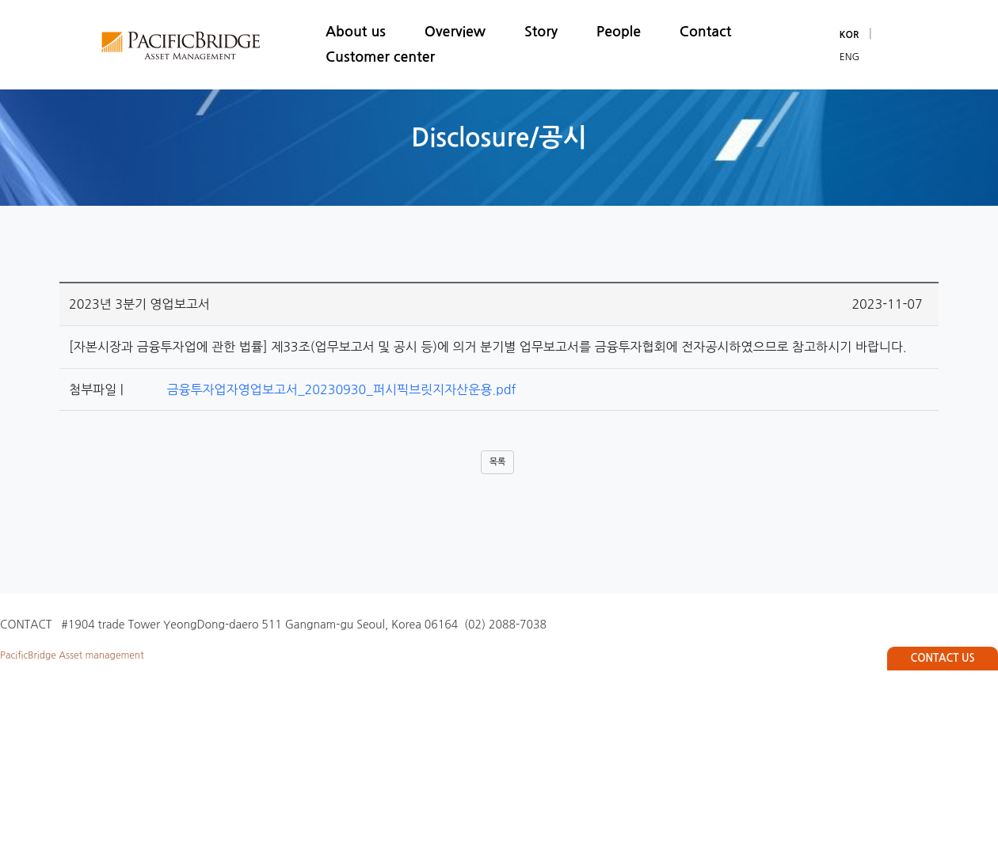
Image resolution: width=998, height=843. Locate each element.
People (618, 32)
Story (541, 32)
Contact (706, 32)
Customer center (380, 57)
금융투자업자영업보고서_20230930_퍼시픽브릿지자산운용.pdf (336, 389)
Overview (455, 32)
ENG (849, 57)
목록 (497, 462)
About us (356, 32)
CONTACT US (943, 658)
